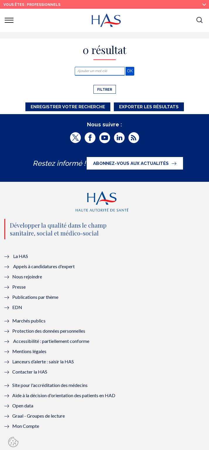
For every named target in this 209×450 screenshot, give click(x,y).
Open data (22, 405)
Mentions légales (29, 351)
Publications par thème (35, 297)
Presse (19, 286)
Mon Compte (25, 426)
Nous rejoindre (27, 276)
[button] (199, 20)
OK (130, 70)
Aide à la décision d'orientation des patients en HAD (63, 395)
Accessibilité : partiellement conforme (51, 341)
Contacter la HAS (29, 371)
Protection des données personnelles (48, 331)
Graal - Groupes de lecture (38, 415)
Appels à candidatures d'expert (44, 266)
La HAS (20, 256)
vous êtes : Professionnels (32, 5)
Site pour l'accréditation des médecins (50, 385)
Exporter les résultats (149, 106)
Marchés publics (29, 320)
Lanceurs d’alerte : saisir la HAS (43, 361)
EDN (17, 307)
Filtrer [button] (104, 90)
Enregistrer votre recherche (68, 106)
